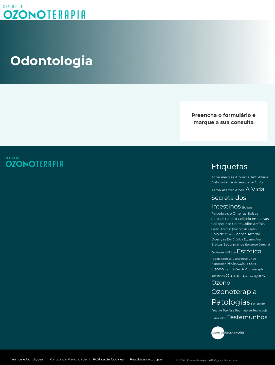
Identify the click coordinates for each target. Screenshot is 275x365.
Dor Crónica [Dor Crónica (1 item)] (235, 239)
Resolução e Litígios (146, 359)
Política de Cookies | (111, 359)
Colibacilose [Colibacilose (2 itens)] (221, 224)
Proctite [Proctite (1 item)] (216, 310)
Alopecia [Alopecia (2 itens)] (242, 177)
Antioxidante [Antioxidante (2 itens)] (222, 182)
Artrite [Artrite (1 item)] (259, 182)
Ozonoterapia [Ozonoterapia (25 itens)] (234, 291)
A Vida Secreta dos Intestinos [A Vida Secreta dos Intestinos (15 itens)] (238, 197)
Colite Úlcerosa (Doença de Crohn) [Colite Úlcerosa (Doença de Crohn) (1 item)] (234, 229)
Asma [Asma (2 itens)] (216, 190)
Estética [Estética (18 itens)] (249, 251)
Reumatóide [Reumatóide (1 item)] (243, 310)
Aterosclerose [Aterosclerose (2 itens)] (233, 190)
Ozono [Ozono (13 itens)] (220, 282)
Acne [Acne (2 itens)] (215, 177)
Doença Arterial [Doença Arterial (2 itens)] (247, 234)
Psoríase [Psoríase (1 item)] (228, 310)
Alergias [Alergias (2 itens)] (227, 177)
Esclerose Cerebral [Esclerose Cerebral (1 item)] (257, 244)
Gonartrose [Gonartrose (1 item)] (240, 258)
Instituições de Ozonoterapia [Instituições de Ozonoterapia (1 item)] (244, 269)
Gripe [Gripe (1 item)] (252, 258)
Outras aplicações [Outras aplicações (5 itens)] (245, 275)
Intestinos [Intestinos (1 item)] (218, 276)
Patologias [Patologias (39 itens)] (230, 302)
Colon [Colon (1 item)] (229, 234)
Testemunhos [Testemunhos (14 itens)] (247, 317)
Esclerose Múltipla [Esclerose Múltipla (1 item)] (223, 252)
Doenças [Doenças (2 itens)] (218, 239)
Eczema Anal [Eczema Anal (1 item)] (252, 239)
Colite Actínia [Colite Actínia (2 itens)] (254, 224)
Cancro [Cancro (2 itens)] (231, 219)
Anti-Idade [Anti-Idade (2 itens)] (259, 177)
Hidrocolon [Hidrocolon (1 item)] (218, 264)
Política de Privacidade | (71, 359)
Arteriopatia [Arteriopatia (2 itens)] (244, 182)
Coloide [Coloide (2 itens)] (217, 234)
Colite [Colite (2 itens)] (237, 224)
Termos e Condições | (29, 359)
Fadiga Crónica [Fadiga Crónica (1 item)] (221, 258)
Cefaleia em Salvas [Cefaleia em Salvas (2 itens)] (253, 219)
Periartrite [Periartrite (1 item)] (258, 303)
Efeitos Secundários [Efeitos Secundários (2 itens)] (227, 244)
